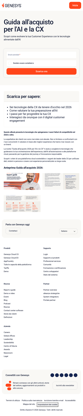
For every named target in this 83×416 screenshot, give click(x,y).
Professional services (52, 261)
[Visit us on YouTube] (71, 375)
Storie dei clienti (10, 314)
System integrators (51, 297)
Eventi (6, 297)
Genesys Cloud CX (11, 254)
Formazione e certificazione (54, 268)
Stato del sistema (50, 275)
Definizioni (8, 317)
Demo (6, 271)
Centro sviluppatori (51, 271)
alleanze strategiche (51, 293)
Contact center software (13, 310)
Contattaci (13, 231)
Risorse (7, 307)
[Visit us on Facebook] (66, 375)
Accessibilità (70, 400)
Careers (7, 332)
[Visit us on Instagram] (57, 375)
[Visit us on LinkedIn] (52, 375)
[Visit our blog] (75, 375)
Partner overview (50, 290)
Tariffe (6, 268)
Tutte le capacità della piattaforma (17, 264)
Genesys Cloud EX (11, 258)
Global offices (9, 336)
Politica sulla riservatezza (32, 400)
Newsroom (8, 353)
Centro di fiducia (10, 346)
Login (45, 254)
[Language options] (68, 231)
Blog (5, 300)
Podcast (7, 304)
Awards (7, 349)
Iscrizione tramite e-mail (53, 400)
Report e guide (9, 290)
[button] (75, 5)
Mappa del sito (29, 404)
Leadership (8, 339)
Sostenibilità (9, 342)
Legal (6, 356)
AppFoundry (8, 261)
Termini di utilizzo (13, 400)
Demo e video (9, 293)
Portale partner (49, 300)
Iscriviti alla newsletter (65, 385)
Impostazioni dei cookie (47, 404)
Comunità (47, 264)
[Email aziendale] (41, 55)
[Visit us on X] (61, 375)
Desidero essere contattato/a (23, 63)
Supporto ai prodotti (51, 258)
